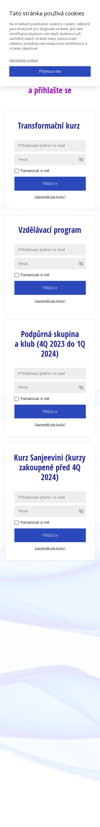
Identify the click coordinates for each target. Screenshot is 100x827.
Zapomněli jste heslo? (50, 197)
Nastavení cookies (23, 60)
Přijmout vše (50, 71)
